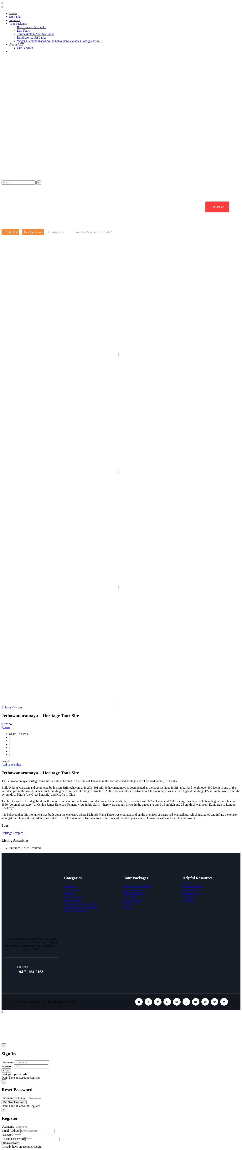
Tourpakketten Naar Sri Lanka (35, 34)
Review (7, 723)
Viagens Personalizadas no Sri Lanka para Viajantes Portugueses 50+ (59, 41)
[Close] (4, 1045)
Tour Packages (18, 23)
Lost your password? (14, 1074)
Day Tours (23, 30)
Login (38, 1146)
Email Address (11, 1130)
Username (8, 1062)
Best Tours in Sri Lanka (31, 27)
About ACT (16, 44)
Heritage (7, 833)
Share (6, 727)
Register (35, 1077)
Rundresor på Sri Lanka (31, 37)
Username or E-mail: (14, 1098)
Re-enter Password (13, 1138)
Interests (14, 20)
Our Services (25, 48)
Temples (18, 833)
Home (13, 13)
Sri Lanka (15, 16)
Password (7, 1066)
